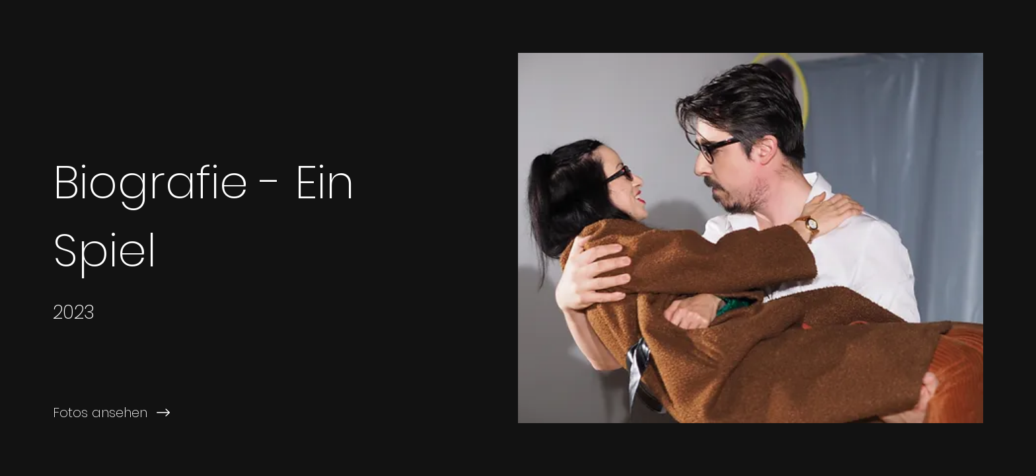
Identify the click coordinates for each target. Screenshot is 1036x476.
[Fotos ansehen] (259, 412)
